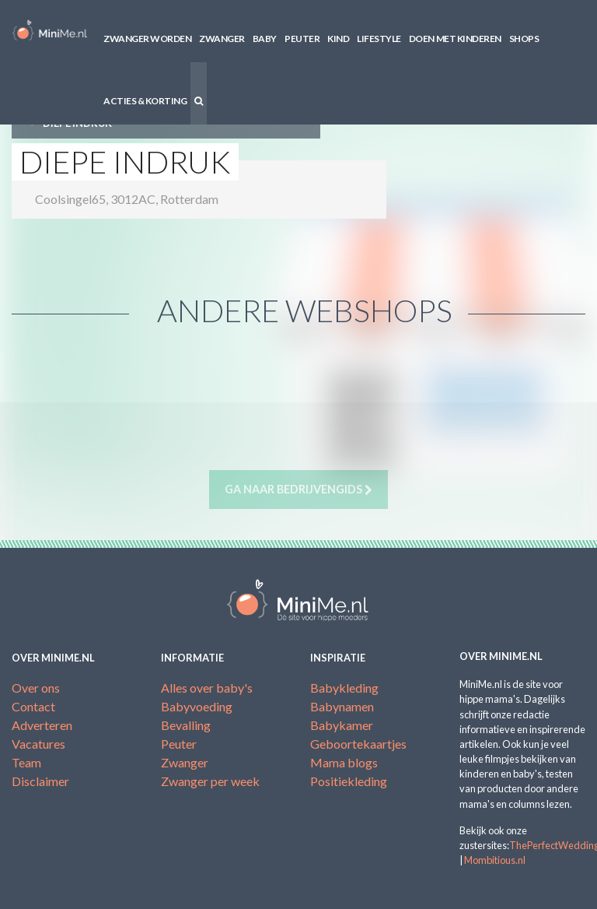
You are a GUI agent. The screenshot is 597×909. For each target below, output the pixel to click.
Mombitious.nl (494, 860)
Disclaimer (40, 781)
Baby (265, 38)
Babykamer (341, 725)
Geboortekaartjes (358, 743)
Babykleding (344, 687)
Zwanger (222, 38)
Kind (338, 38)
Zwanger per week (210, 781)
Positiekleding (348, 781)
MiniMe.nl (50, 31)
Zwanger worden (147, 38)
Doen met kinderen (455, 38)
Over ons (36, 687)
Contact (33, 706)
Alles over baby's (207, 687)
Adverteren (42, 725)
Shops (524, 38)
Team (26, 762)
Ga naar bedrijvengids (298, 490)
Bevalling (186, 725)
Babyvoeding (196, 706)
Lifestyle (379, 38)
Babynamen (342, 706)
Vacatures (38, 743)
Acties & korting (145, 101)
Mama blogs (344, 762)
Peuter (302, 38)
